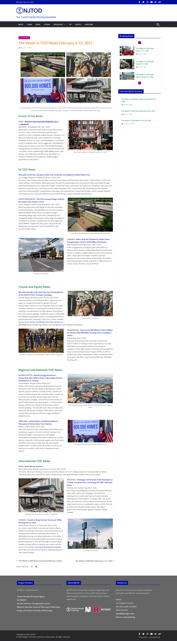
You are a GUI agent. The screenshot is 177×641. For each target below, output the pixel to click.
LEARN (29, 24)
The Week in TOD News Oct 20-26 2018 (136, 120)
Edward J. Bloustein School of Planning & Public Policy (38, 607)
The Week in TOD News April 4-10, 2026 (145, 62)
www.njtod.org (129, 617)
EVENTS (78, 24)
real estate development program (48, 547)
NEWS (38, 24)
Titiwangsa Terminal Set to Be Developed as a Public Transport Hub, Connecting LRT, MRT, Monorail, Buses (90, 482)
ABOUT (20, 24)
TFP (70, 24)
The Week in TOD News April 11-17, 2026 (145, 49)
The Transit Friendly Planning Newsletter (36, 17)
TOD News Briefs (24, 38)
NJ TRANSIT (21, 600)
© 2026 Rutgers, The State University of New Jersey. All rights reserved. (43, 637)
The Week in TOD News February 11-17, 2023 (95, 561)
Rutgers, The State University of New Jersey (34, 610)
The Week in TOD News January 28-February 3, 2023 (39, 561)
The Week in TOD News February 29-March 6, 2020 (138, 100)
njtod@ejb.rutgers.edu (125, 613)
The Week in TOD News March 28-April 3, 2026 (145, 76)
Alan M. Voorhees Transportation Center (33, 603)
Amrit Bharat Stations (34, 466)
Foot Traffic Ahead (47, 151)
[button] (64, 24)
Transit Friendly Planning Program (31, 596)
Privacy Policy (143, 637)
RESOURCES (58, 24)
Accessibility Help (154, 637)
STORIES (47, 24)
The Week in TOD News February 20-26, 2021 (138, 111)
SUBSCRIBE (89, 24)
